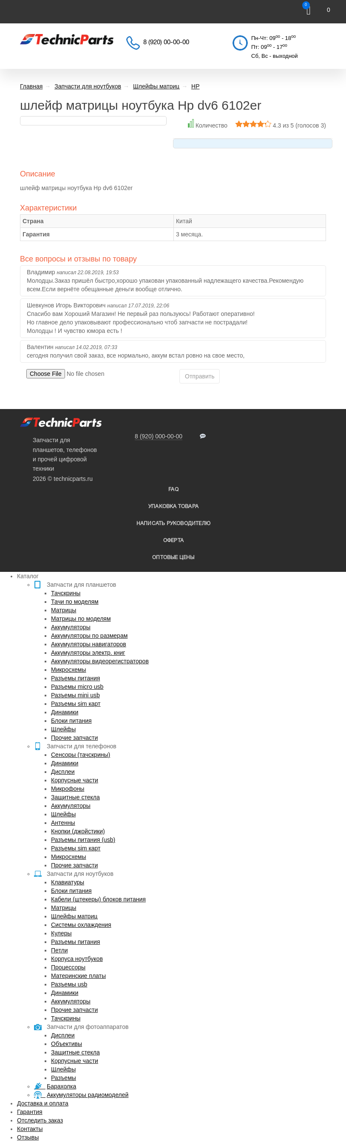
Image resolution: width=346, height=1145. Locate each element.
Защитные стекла (75, 797)
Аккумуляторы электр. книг (88, 652)
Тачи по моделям (75, 601)
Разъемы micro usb (77, 686)
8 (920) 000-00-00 (158, 436)
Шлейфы (63, 729)
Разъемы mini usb (75, 695)
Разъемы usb (69, 984)
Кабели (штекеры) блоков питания (98, 899)
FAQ (173, 489)
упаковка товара (173, 506)
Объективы (66, 1043)
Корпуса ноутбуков (77, 958)
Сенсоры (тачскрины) (80, 754)
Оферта (173, 540)
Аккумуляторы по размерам (89, 635)
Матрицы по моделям (81, 618)
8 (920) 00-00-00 (166, 42)
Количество (211, 125)
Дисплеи (63, 771)
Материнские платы (78, 975)
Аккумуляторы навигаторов (88, 644)
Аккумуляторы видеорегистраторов (100, 661)
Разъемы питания (75, 678)
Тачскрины (65, 593)
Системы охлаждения (81, 924)
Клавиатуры (67, 882)
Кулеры (61, 933)
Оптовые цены (173, 557)
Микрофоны (67, 788)
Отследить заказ (40, 1120)
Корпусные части (74, 780)
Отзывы (28, 1137)
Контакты (30, 1128)
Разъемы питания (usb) (83, 839)
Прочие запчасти (74, 737)
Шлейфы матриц (74, 916)
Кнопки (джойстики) (78, 831)
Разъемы (63, 1077)
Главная (31, 86)
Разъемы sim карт (76, 703)
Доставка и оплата (42, 1103)
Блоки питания (71, 720)
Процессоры (68, 967)
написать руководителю (173, 523)
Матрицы (63, 610)
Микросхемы (68, 669)
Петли (59, 950)
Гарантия (30, 1111)
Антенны (63, 822)
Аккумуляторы (71, 627)
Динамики (64, 712)
